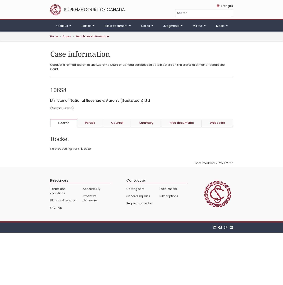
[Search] (204, 13)
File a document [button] (116, 26)
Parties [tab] (90, 123)
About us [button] (62, 26)
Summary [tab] (146, 123)
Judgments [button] (171, 26)
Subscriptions (168, 196)
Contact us (136, 180)
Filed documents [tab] (181, 123)
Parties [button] (86, 26)
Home (54, 36)
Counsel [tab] (117, 123)
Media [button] (220, 26)
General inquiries (138, 196)
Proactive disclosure (90, 198)
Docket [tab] (63, 123)
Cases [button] (146, 26)
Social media (168, 189)
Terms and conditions (58, 191)
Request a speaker (139, 203)
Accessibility (91, 189)
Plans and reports (62, 200)
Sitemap (56, 208)
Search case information (92, 36)
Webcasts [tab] (217, 123)
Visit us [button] (198, 26)
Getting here (135, 189)
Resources (59, 180)
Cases (66, 36)
